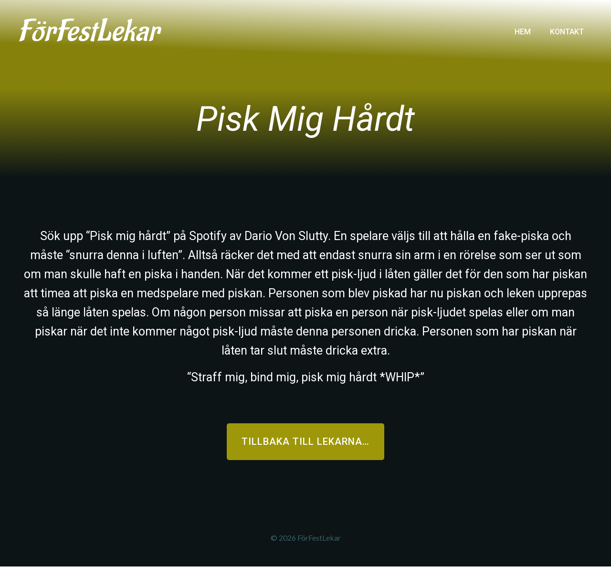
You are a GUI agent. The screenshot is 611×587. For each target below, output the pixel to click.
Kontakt (566, 30)
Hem (522, 30)
